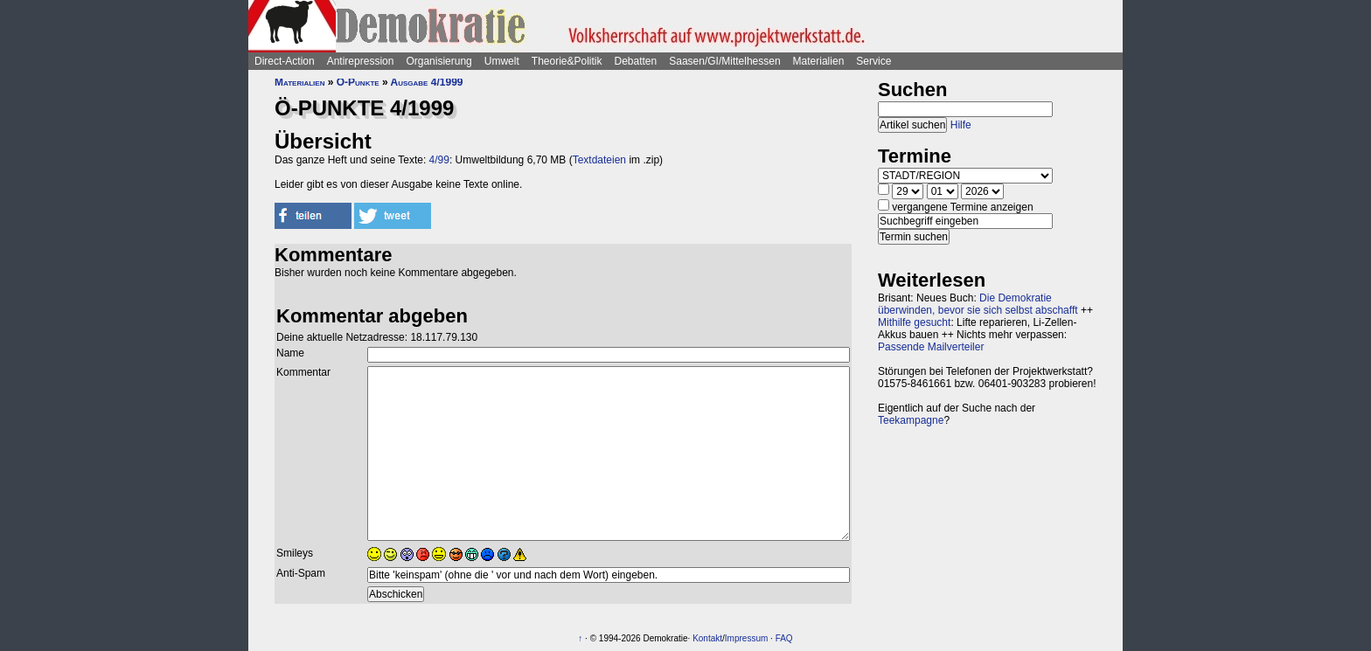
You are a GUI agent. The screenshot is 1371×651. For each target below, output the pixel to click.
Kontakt (707, 638)
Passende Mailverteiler (931, 347)
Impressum (746, 638)
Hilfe (960, 125)
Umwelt (501, 61)
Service (873, 61)
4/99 (439, 160)
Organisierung (438, 61)
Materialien (819, 61)
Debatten (636, 61)
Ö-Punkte (358, 82)
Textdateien (599, 160)
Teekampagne (910, 420)
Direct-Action (284, 61)
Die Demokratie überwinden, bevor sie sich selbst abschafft (978, 304)
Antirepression (360, 61)
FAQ (784, 638)
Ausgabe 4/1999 (427, 82)
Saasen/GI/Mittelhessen (724, 61)
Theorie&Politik (567, 61)
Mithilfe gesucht (914, 322)
